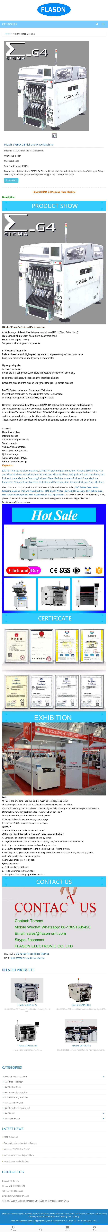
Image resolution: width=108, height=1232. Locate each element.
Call (40, 1228)
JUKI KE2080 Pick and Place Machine (28, 958)
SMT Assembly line (38, 494)
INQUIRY (11, 180)
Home (7, 33)
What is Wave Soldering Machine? (19, 1155)
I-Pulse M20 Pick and (27, 1045)
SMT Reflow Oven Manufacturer (88, 1213)
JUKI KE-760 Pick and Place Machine (32, 953)
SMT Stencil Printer (54, 491)
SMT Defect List (11, 1137)
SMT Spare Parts (56, 494)
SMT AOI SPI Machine (75, 491)
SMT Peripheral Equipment (15, 494)
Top (94, 1228)
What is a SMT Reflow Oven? (17, 1149)
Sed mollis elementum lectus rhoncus (20, 1143)
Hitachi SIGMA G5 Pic (27, 1005)
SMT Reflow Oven (83, 487)
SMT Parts (9, 1113)
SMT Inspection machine (16, 1092)
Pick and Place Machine (32, 491)
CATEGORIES (9, 24)
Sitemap (76, 1216)
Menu (67, 1228)
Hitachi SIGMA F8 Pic (81, 1005)
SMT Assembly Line (14, 1102)
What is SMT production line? (17, 1161)
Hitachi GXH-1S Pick (81, 1045)
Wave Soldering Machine (16, 1097)
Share (13, 1228)
